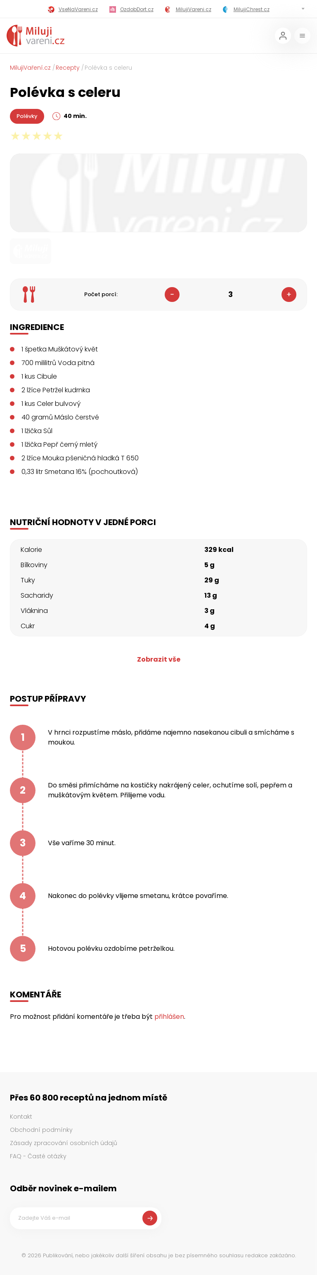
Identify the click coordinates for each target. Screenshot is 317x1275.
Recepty (68, 68)
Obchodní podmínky (41, 1130)
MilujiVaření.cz (30, 68)
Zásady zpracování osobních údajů (63, 1143)
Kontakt (21, 1116)
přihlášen (169, 1016)
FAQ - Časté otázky (38, 1156)
